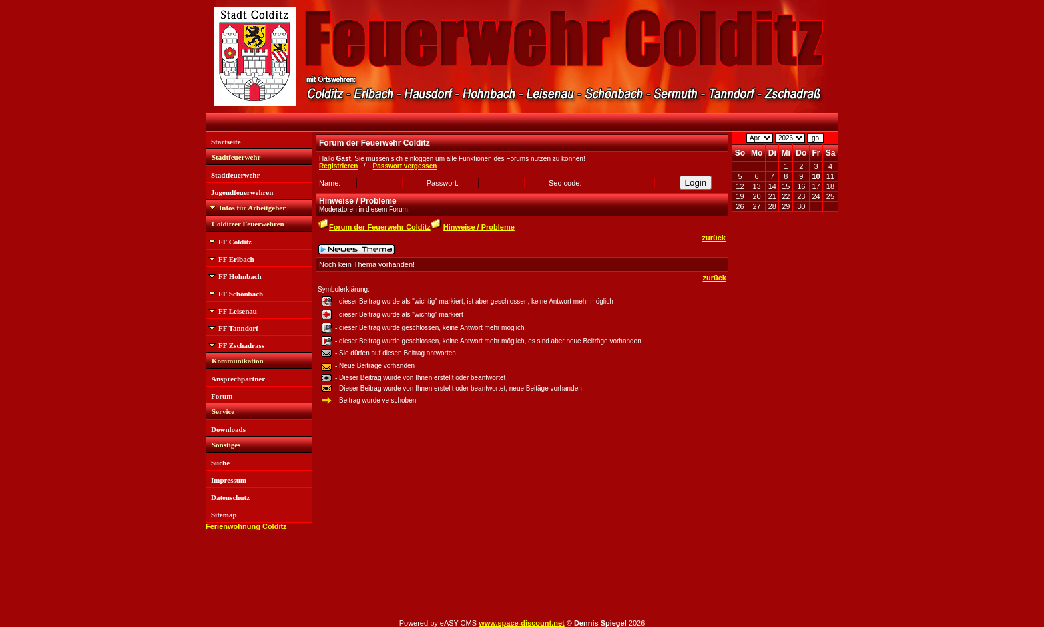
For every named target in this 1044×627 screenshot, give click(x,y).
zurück (714, 238)
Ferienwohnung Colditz (246, 526)
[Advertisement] (785, 419)
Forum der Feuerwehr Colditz (380, 227)
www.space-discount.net (522, 623)
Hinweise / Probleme (479, 227)
